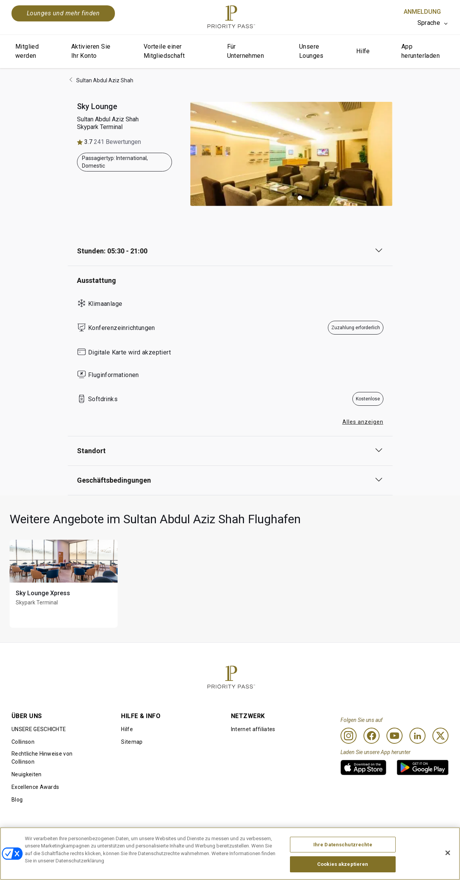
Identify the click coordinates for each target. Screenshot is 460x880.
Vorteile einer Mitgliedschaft (164, 51)
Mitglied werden (27, 51)
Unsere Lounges (311, 51)
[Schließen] (447, 852)
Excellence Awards (35, 787)
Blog (17, 800)
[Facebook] (371, 736)
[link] (363, 767)
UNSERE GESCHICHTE (38, 729)
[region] (230, 853)
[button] (283, 198)
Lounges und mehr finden (63, 13)
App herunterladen (420, 51)
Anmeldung (422, 11)
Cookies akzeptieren (342, 864)
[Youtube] (394, 736)
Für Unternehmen (245, 51)
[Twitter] (440, 736)
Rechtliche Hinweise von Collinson (41, 758)
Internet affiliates (253, 729)
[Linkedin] (417, 736)
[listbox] (433, 23)
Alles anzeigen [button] (362, 422)
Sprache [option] (428, 22)
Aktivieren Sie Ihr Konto (91, 51)
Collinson (22, 742)
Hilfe (363, 51)
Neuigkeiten (26, 774)
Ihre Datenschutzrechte (342, 844)
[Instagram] (348, 736)
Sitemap (131, 742)
